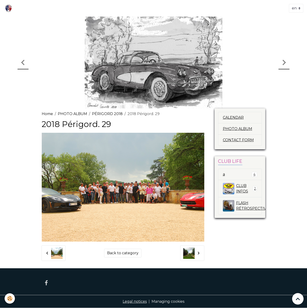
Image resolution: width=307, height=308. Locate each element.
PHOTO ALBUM (72, 114)
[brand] (9, 8)
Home (47, 114)
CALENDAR (233, 117)
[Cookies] (10, 298)
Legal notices (135, 301)
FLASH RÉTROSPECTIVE (242, 206)
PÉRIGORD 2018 (107, 114)
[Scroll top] (298, 299)
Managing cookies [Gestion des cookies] (168, 301)
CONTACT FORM (238, 140)
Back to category (122, 253)
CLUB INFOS (240, 188)
